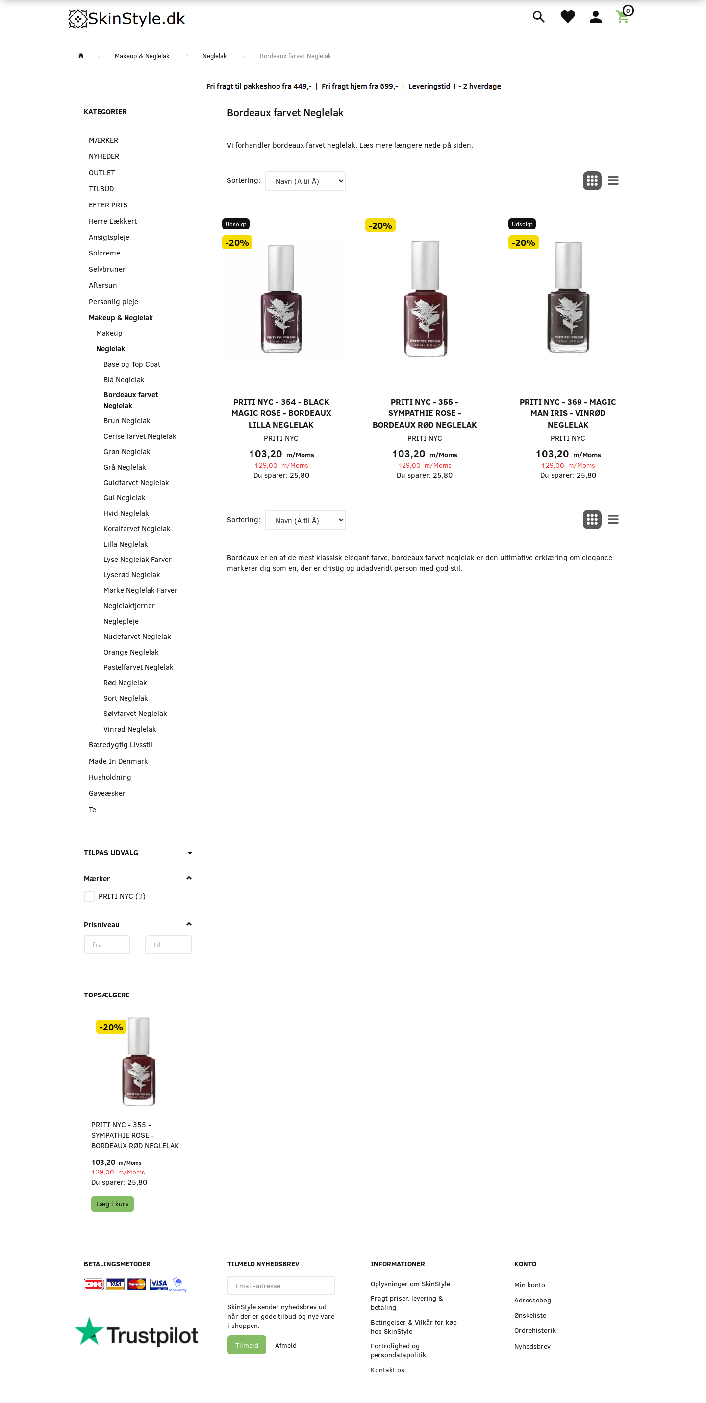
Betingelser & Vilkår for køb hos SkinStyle (414, 1326)
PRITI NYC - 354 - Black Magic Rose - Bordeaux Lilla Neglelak (281, 413)
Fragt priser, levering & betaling (407, 1302)
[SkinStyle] (127, 17)
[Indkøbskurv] (624, 15)
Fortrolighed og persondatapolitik (398, 1350)
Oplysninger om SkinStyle (410, 1283)
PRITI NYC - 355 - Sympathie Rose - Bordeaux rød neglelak (135, 1135)
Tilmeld (246, 1345)
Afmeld (286, 1345)
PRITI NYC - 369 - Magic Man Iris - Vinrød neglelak (568, 413)
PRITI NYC (281, 438)
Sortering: (243, 180)
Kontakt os (387, 1369)
